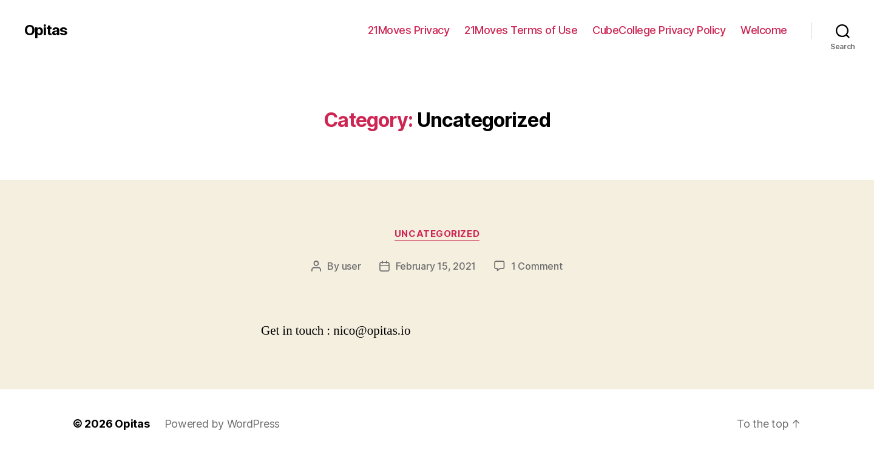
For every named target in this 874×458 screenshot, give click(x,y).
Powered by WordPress (222, 423)
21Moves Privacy (409, 30)
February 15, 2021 (436, 266)
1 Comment (537, 266)
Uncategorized (437, 233)
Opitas (45, 30)
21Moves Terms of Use (520, 30)
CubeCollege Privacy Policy (658, 30)
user (351, 266)
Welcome (763, 30)
